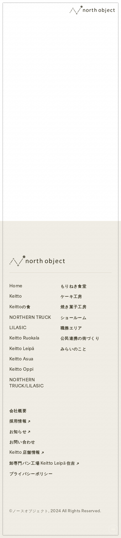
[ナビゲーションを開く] (113, 529)
